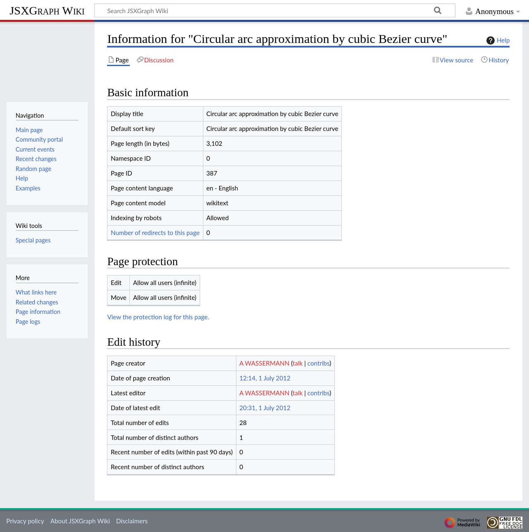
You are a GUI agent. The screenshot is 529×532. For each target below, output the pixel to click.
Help (497, 40)
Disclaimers (132, 521)
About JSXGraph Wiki (80, 521)
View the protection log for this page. (158, 317)
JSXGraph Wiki (47, 10)
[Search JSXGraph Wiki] (275, 10)
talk (298, 363)
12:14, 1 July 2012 (264, 378)
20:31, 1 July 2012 (264, 407)
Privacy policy (25, 521)
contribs (318, 363)
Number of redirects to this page (155, 232)
